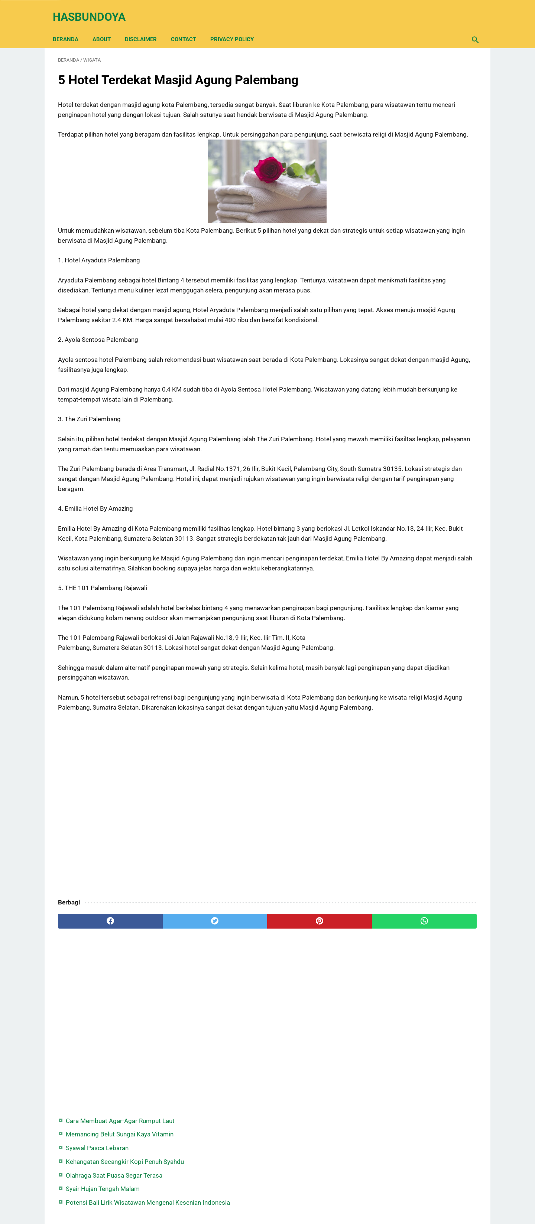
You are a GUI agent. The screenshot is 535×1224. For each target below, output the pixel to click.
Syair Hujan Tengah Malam (410, 155)
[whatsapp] (304, 1012)
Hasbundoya (94, 8)
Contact (188, 26)
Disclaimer (146, 26)
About (107, 26)
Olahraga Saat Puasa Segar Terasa (421, 141)
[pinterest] (233, 1012)
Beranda (71, 26)
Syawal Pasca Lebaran (404, 104)
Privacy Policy (237, 26)
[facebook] (93, 1012)
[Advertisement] (198, 898)
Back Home (267, 1195)
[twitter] (163, 1012)
